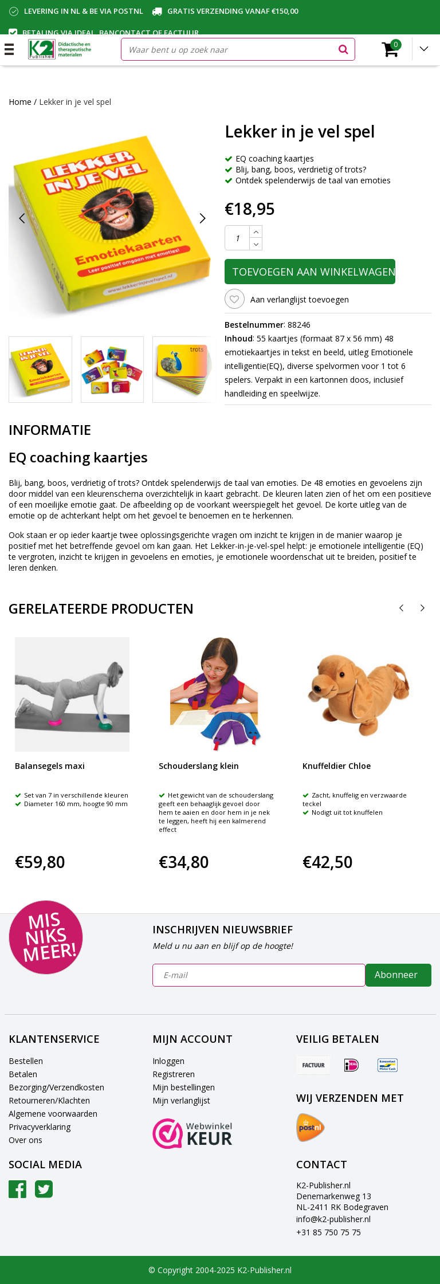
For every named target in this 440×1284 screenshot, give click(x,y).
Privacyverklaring (39, 1126)
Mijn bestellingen (183, 1087)
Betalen (23, 1074)
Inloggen (168, 1060)
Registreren (173, 1074)
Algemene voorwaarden (53, 1113)
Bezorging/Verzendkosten (56, 1087)
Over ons (25, 1139)
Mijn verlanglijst (181, 1100)
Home (20, 101)
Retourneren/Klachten (49, 1100)
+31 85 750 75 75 (328, 1232)
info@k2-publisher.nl (333, 1219)
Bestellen (26, 1060)
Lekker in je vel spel (75, 101)
